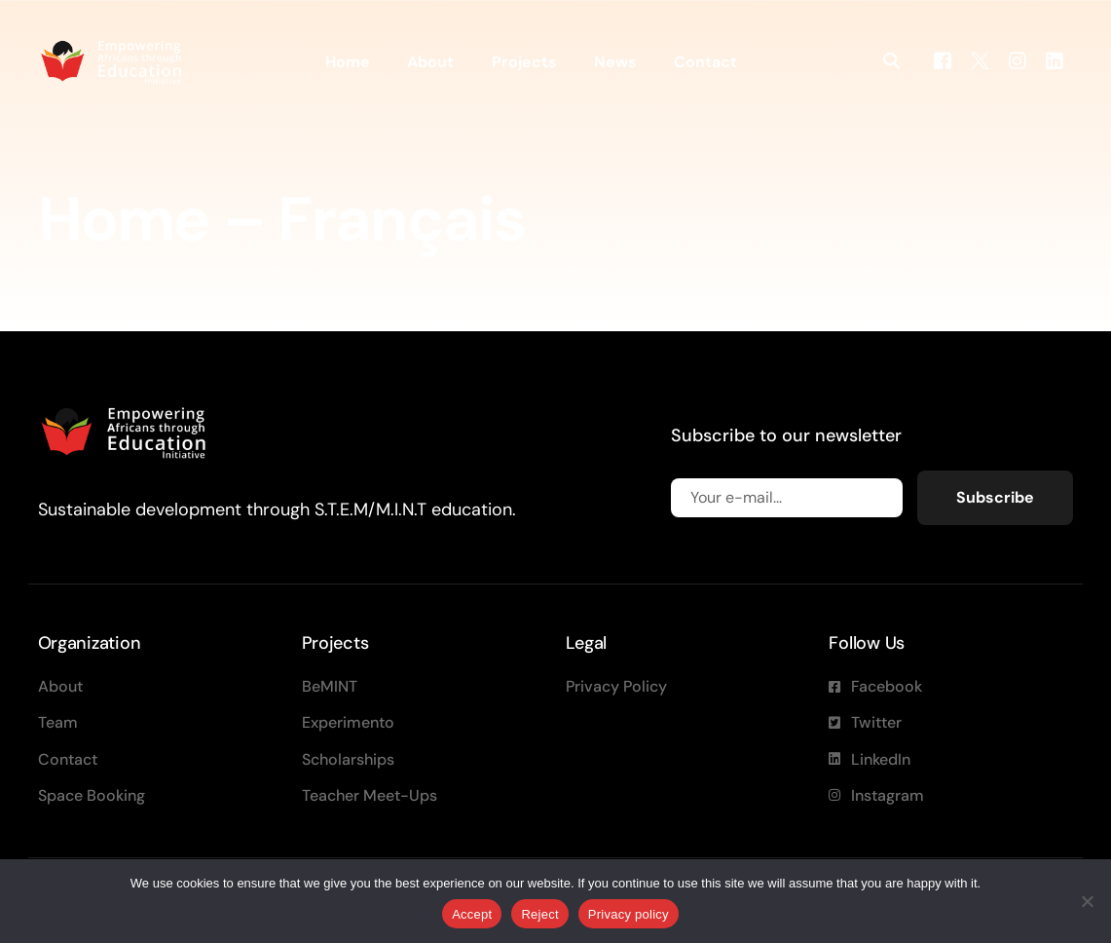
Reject (539, 914)
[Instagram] (1017, 60)
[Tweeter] (980, 60)
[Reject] (1086, 901)
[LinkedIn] (1054, 60)
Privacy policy (628, 914)
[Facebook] (942, 60)
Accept (472, 914)
